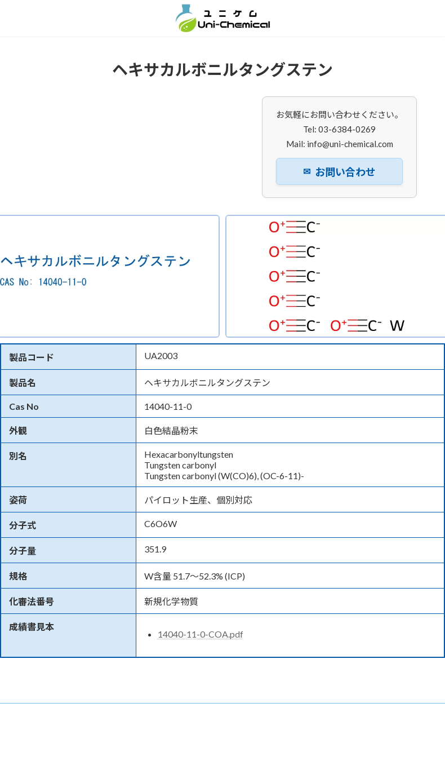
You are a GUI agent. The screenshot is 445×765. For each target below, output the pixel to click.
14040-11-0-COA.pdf (200, 634)
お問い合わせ (339, 172)
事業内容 (212, 713)
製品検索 (261, 713)
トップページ (59, 713)
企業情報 (114, 713)
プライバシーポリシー (72, 720)
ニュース (163, 713)
